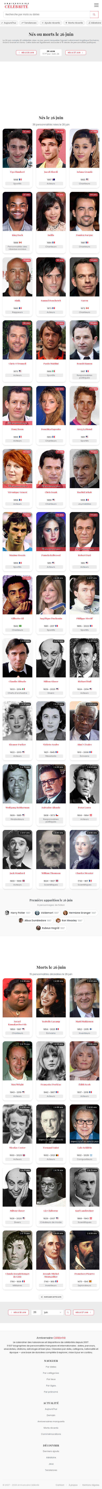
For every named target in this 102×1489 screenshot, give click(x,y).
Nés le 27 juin (76, 53)
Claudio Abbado (17, 681)
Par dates (51, 1366)
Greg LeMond (84, 429)
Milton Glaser (51, 681)
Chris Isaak (51, 492)
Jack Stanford (17, 873)
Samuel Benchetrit (51, 300)
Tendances (28, 22)
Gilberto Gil (17, 618)
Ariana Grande (85, 171)
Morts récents (74, 22)
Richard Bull (84, 681)
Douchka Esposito (51, 429)
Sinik (17, 300)
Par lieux (51, 1379)
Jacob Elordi (51, 171)
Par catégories (51, 1373)
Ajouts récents (51, 22)
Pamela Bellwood (51, 555)
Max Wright (17, 1084)
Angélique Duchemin (51, 618)
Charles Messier (84, 873)
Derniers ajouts (51, 1451)
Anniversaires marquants (51, 1421)
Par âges (51, 1385)
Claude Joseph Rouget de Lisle (17, 1275)
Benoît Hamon (84, 363)
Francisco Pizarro (85, 1273)
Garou (84, 300)
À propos (73, 1485)
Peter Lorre (84, 807)
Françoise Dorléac (51, 1084)
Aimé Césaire (84, 744)
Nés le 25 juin (26, 53)
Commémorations (51, 1434)
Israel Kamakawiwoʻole (17, 1023)
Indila (51, 234)
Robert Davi (84, 555)
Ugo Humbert (17, 171)
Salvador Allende (51, 807)
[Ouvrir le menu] (96, 5)
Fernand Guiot (51, 1147)
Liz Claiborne (51, 1210)
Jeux (51, 1463)
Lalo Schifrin (85, 1147)
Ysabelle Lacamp (51, 1021)
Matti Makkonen (84, 1021)
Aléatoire (51, 1457)
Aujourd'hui (51, 1409)
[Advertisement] (51, 87)
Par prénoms (51, 1391)
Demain (51, 1415)
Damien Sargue (84, 234)
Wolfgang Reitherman (17, 807)
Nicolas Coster (17, 1147)
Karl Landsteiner (84, 1210)
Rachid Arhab (84, 492)
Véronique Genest (17, 492)
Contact (60, 1485)
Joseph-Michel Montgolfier (51, 1275)
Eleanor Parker (17, 744)
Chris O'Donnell (17, 363)
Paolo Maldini (51, 363)
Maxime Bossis (17, 555)
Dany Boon (17, 429)
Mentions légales (90, 1485)
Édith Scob (84, 1084)
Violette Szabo (51, 744)
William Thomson (51, 873)
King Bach (17, 234)
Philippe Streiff (84, 618)
